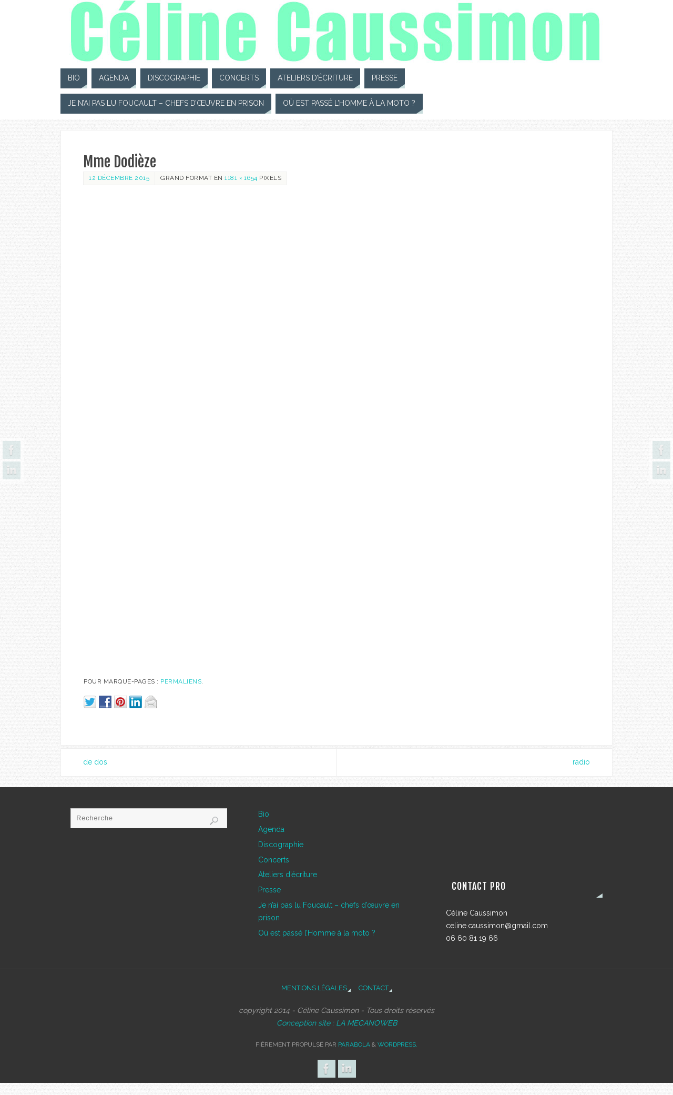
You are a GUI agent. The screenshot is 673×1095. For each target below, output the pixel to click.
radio (581, 762)
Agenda (271, 829)
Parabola (354, 1044)
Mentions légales (314, 988)
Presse (269, 890)
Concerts (273, 860)
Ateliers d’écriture (287, 874)
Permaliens (180, 681)
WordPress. (397, 1044)
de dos (95, 762)
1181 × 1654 (241, 178)
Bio (263, 814)
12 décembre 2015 (119, 178)
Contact (374, 988)
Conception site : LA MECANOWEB (337, 1023)
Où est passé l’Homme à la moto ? (316, 933)
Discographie (280, 844)
